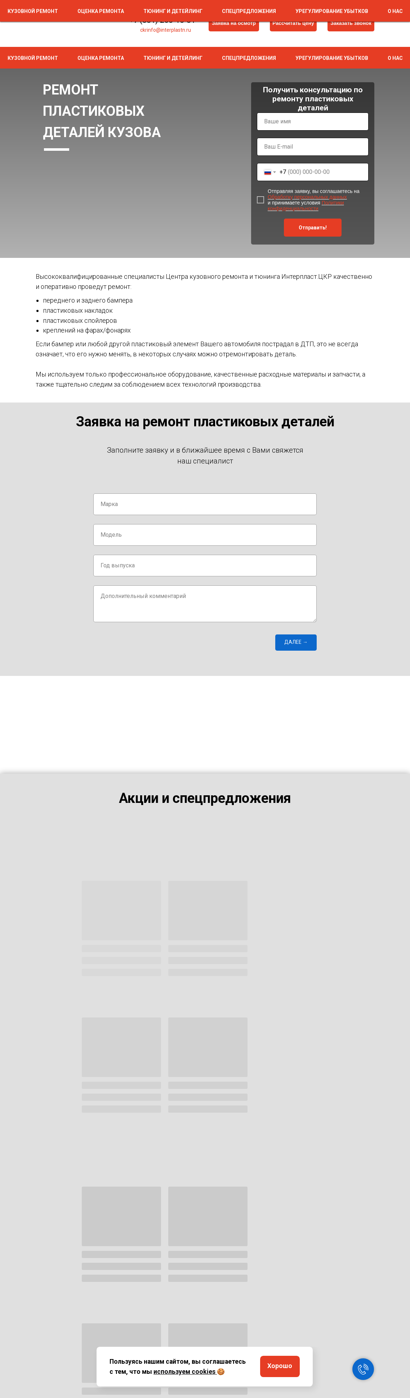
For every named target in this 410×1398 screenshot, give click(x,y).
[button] (350, 23)
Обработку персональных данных (307, 197)
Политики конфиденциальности (306, 205)
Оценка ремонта (100, 58)
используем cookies (184, 1371)
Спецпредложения (249, 58)
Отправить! (313, 227)
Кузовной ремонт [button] (33, 58)
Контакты (335, 1359)
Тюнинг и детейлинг (172, 58)
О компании (337, 1348)
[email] (313, 147)
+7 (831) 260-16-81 (162, 20)
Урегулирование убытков (331, 58)
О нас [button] (395, 58)
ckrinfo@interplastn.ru (165, 30)
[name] (313, 122)
